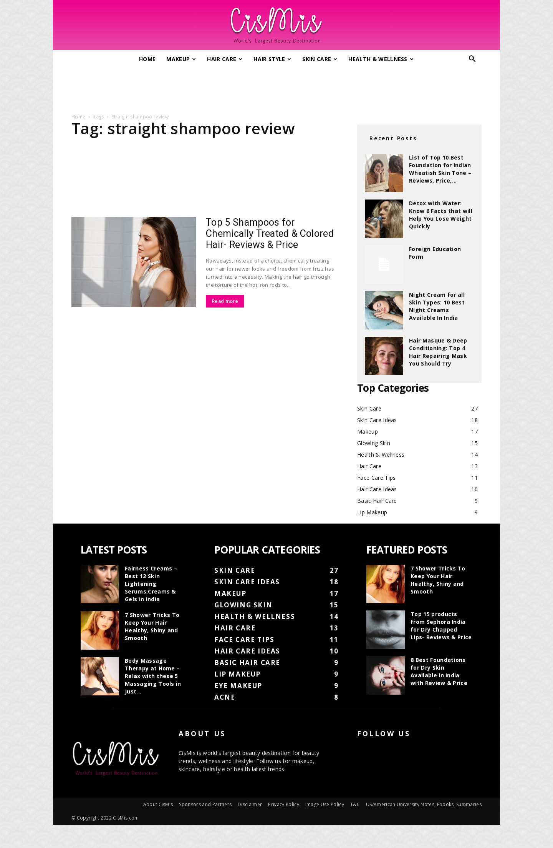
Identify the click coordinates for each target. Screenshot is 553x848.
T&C (355, 804)
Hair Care (224, 59)
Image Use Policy (324, 804)
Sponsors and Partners (205, 804)
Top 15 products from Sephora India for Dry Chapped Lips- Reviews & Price (441, 625)
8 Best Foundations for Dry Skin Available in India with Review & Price (439, 671)
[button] (472, 59)
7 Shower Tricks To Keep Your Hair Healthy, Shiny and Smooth (152, 626)
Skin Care (319, 59)
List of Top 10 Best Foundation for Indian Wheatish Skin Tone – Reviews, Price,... (440, 169)
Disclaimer (250, 804)
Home (147, 59)
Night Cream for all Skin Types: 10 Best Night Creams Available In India (437, 306)
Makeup (181, 59)
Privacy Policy (283, 804)
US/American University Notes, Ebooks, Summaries (424, 804)
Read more (225, 301)
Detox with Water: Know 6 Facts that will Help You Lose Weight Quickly (440, 215)
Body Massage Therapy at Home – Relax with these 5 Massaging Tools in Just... (153, 676)
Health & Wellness (381, 59)
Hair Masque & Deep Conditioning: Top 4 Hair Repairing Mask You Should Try (438, 352)
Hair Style (272, 59)
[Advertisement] (276, 87)
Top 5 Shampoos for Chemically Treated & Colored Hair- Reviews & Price (270, 233)
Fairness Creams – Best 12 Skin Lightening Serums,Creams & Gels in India (151, 584)
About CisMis (158, 804)
